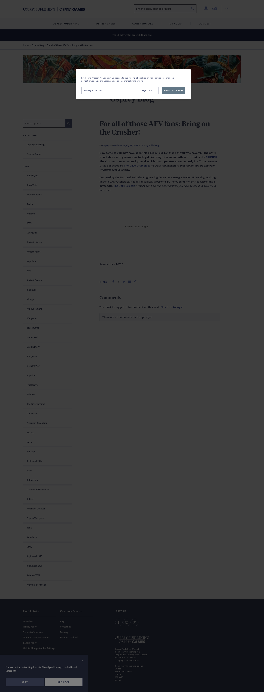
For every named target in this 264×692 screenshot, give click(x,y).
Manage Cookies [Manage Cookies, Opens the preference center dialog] (93, 90)
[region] (133, 84)
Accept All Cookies (173, 90)
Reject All (147, 90)
